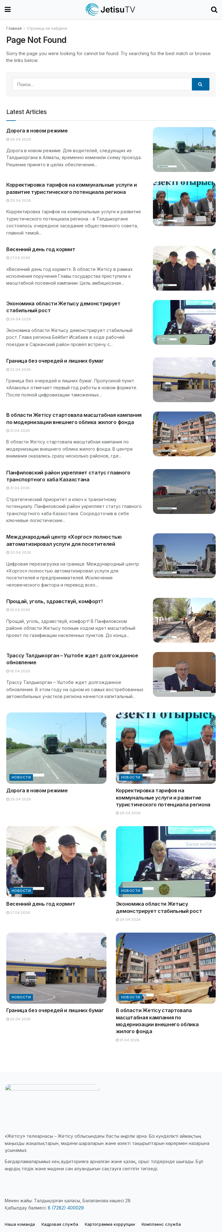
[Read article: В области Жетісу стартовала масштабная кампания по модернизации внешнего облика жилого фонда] (184, 434)
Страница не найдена (47, 28)
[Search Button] (214, 9)
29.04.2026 (18, 139)
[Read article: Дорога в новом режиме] (184, 149)
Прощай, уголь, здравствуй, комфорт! (54, 601)
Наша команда (20, 1224)
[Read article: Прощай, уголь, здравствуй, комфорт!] (184, 620)
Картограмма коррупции (110, 1224)
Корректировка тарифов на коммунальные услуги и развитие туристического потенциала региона (163, 797)
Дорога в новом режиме (37, 130)
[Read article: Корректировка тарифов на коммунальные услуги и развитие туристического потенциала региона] (184, 203)
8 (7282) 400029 (66, 1207)
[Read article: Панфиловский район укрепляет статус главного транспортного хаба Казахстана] (184, 491)
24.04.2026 (18, 319)
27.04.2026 (18, 258)
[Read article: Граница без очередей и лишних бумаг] (184, 379)
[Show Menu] (8, 9)
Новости (21, 777)
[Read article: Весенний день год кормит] (184, 268)
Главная (14, 28)
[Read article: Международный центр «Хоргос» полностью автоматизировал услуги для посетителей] (184, 555)
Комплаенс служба (161, 1224)
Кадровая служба (59, 1224)
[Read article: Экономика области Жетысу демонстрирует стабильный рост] (184, 322)
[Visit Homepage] (111, 9)
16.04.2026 (18, 610)
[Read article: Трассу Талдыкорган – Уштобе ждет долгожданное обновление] (184, 674)
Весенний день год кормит (40, 249)
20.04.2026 (18, 552)
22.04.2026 (18, 369)
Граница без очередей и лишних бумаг (55, 361)
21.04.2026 (18, 430)
